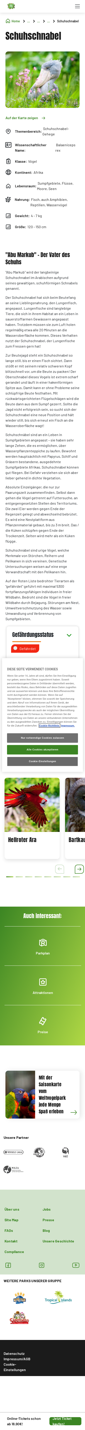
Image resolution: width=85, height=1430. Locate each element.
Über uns (12, 1209)
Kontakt (11, 1241)
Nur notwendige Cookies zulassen (42, 737)
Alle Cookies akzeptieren (42, 749)
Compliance (14, 1251)
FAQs (9, 1230)
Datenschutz (14, 1353)
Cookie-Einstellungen (15, 1367)
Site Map (11, 1220)
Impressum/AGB (17, 1359)
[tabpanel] (32, 818)
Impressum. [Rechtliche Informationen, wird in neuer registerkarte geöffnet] (68, 725)
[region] (42, 715)
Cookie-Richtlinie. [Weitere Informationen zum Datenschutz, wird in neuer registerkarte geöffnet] (49, 725)
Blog (46, 1230)
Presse (48, 1220)
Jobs (47, 1209)
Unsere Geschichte (58, 1241)
